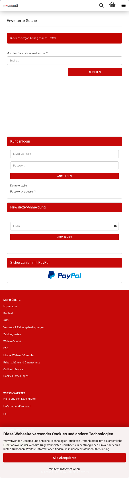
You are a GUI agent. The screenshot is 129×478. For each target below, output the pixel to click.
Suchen (95, 72)
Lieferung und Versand (17, 406)
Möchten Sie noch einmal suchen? (27, 53)
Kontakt (8, 313)
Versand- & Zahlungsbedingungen (23, 327)
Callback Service (13, 369)
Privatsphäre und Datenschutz (21, 362)
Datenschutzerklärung (95, 449)
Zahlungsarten (12, 334)
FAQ (5, 348)
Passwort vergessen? (23, 191)
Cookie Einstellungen (16, 376)
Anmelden (64, 176)
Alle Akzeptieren (64, 458)
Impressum (10, 306)
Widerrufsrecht (12, 341)
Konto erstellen (19, 185)
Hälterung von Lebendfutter (19, 398)
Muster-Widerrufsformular (18, 355)
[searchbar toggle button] (101, 5)
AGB (5, 320)
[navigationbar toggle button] (123, 5)
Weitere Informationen (64, 469)
